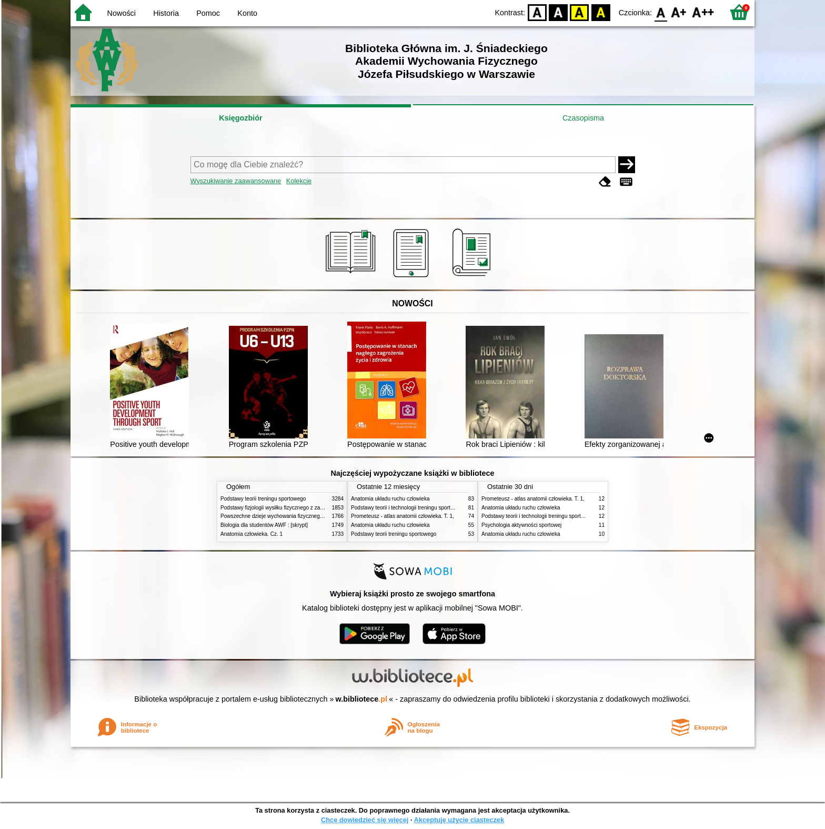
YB (579, 11)
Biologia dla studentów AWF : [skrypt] (264, 525)
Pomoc (208, 13)
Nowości (121, 13)
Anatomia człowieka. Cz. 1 (251, 534)
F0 (661, 11)
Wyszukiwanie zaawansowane (235, 181)
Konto (247, 13)
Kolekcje (298, 181)
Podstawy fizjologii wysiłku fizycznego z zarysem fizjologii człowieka (299, 508)
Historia (166, 13)
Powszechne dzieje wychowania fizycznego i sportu (280, 516)
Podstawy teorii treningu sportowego (263, 499)
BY (600, 11)
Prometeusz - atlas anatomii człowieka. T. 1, (402, 516)
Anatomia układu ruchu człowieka (390, 499)
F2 (703, 11)
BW (558, 11)
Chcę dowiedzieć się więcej (364, 820)
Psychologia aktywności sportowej (521, 525)
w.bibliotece (362, 699)
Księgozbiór (240, 118)
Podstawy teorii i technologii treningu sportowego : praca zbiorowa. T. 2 (434, 508)
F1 (679, 11)
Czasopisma (583, 118)
